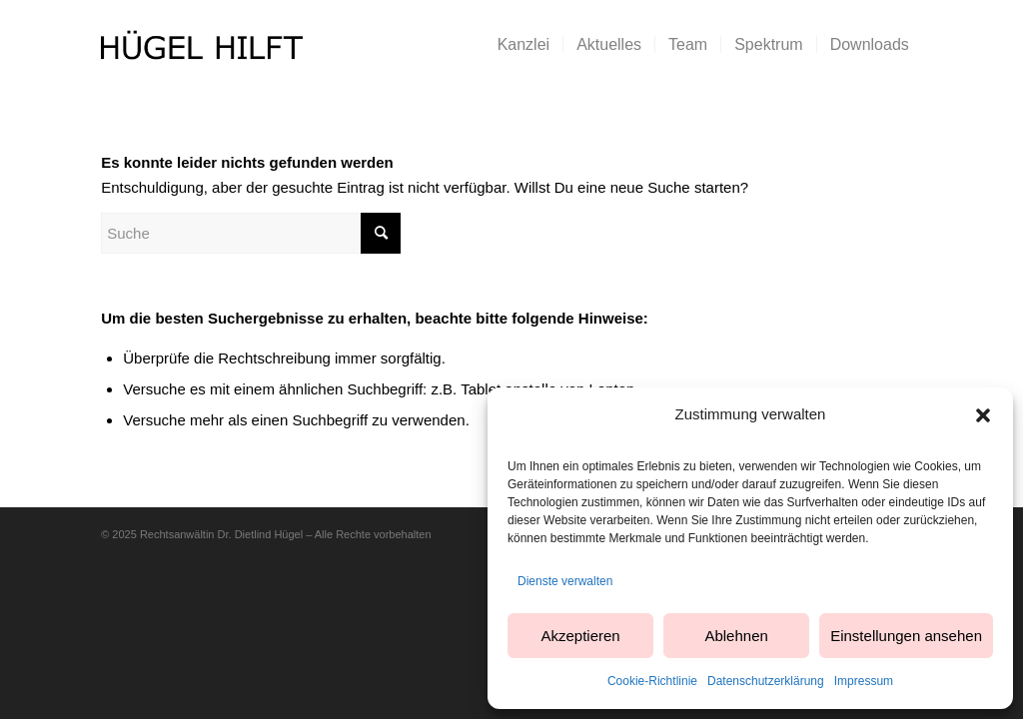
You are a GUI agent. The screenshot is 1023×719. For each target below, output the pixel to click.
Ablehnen (735, 635)
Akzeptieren (579, 635)
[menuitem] (523, 45)
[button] (983, 415)
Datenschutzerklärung (765, 681)
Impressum (863, 681)
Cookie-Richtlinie (652, 681)
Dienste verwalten (564, 581)
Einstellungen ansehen (906, 635)
